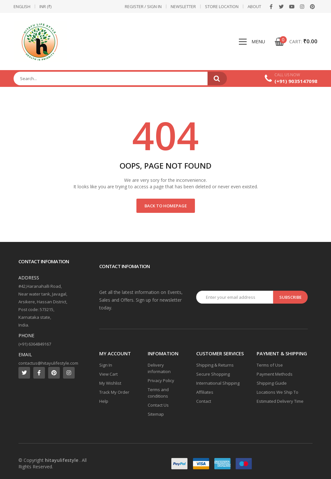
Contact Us (158, 405)
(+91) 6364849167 (34, 344)
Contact (203, 401)
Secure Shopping (213, 374)
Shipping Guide (272, 383)
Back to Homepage (165, 206)
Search (217, 78)
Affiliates (204, 392)
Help (103, 401)
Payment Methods (275, 374)
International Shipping (218, 383)
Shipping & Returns (215, 365)
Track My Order (114, 392)
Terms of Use (270, 365)
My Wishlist (110, 383)
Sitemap (156, 414)
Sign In (105, 365)
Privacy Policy (161, 380)
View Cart (108, 374)
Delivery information (159, 368)
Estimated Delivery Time (280, 401)
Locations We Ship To (277, 392)
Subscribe (290, 297)
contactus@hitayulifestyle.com (48, 363)
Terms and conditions (158, 393)
